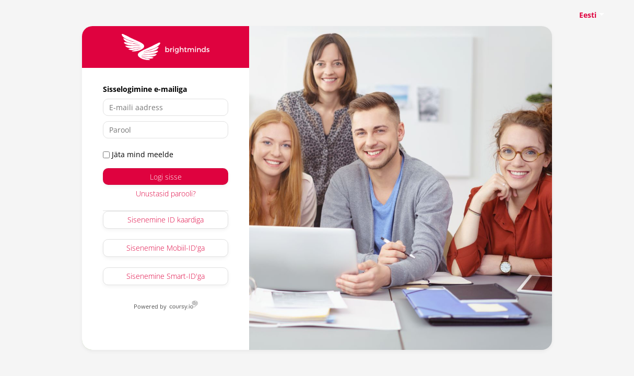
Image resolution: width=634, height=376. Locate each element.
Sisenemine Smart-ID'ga (165, 276)
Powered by (150, 306)
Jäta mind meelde (138, 154)
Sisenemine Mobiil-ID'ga (165, 248)
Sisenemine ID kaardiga (165, 220)
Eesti (587, 15)
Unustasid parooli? (166, 193)
